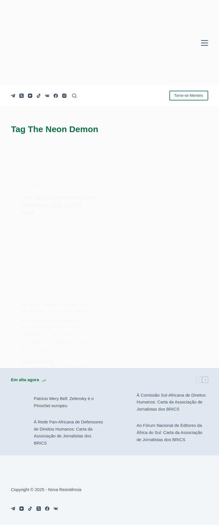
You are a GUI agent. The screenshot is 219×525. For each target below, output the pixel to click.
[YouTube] (30, 96)
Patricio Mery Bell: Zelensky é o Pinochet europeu (64, 402)
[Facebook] (56, 96)
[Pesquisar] (74, 96)
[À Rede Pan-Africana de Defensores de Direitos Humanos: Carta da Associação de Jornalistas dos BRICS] (19, 432)
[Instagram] (64, 96)
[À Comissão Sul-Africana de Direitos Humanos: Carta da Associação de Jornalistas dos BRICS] (122, 402)
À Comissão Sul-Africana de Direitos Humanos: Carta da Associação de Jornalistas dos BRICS (171, 402)
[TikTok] (38, 96)
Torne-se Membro (188, 95)
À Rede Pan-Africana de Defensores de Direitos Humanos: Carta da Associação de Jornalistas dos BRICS (68, 432)
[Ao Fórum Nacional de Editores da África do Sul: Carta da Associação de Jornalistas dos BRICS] (122, 432)
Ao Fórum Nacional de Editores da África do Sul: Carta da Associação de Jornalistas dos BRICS (169, 432)
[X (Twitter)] (21, 96)
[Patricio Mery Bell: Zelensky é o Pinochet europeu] (19, 402)
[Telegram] (13, 96)
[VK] (47, 96)
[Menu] (204, 43)
